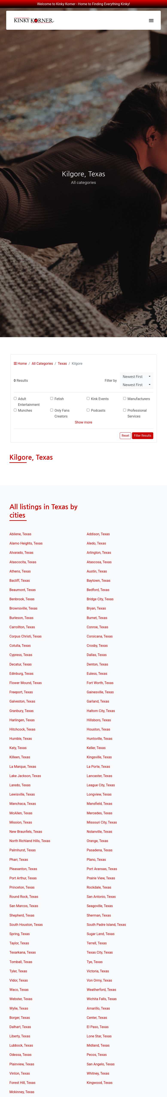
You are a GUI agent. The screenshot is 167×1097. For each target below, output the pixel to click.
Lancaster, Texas (99, 776)
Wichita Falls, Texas (102, 999)
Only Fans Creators (62, 413)
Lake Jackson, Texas (25, 776)
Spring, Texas (19, 934)
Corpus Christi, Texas (25, 636)
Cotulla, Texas (20, 646)
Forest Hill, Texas (22, 1083)
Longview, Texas (99, 794)
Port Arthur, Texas (23, 878)
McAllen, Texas (20, 813)
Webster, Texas (20, 999)
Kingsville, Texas (99, 757)
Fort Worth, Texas (100, 683)
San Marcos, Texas (23, 906)
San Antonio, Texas (101, 897)
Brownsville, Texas (23, 608)
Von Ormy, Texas (99, 980)
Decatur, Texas (20, 664)
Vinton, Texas (19, 1073)
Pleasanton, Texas (23, 869)
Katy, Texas (18, 748)
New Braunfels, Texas (25, 832)
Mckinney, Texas (21, 1092)
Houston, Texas (98, 729)
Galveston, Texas (22, 701)
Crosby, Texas (97, 646)
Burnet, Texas (97, 618)
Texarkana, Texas (22, 952)
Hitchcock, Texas (22, 729)
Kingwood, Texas (99, 1083)
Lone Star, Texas (99, 1036)
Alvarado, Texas (21, 553)
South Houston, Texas (26, 925)
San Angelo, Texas (101, 1064)
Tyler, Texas (18, 971)
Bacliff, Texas (19, 581)
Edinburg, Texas (21, 674)
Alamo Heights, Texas (26, 543)
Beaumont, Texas (22, 590)
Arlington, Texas (99, 553)
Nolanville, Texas (99, 832)
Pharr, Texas (18, 860)
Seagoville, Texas (100, 906)
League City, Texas (101, 785)
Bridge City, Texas (100, 599)
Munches (25, 410)
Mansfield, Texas (99, 804)
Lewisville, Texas (22, 794)
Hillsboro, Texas (99, 720)
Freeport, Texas (21, 692)
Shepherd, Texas (21, 915)
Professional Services (137, 413)
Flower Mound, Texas (25, 683)
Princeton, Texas (22, 887)
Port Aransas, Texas (102, 869)
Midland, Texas (98, 1045)
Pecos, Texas (97, 1055)
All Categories (42, 364)
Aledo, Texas (96, 543)
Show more (83, 422)
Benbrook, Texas (22, 599)
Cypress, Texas (20, 655)
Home (20, 364)
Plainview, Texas (21, 1064)
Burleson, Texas (21, 618)
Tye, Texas (95, 962)
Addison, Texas (98, 534)
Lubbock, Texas (21, 1045)
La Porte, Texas (98, 767)
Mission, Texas (20, 822)
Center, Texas (97, 1018)
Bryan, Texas (96, 608)
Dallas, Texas (97, 655)
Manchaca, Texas (22, 804)
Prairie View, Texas (101, 878)
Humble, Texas (20, 739)
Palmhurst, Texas (22, 850)
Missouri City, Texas (102, 822)
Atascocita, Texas (22, 562)
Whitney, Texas (98, 1073)
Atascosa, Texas (99, 562)
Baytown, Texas (98, 581)
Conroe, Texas (97, 627)
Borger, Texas (19, 1018)
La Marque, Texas (22, 767)
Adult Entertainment (29, 402)
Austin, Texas (97, 571)
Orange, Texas (97, 841)
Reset (125, 435)
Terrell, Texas (97, 943)
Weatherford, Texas (101, 990)
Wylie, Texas (18, 1008)
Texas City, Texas (100, 952)
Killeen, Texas (19, 757)
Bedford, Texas (98, 590)
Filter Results (142, 435)
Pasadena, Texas (99, 850)
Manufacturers (139, 399)
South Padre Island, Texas (106, 925)
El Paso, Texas (98, 1027)
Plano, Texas (96, 860)
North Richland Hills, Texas (29, 841)
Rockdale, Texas (99, 887)
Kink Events (100, 399)
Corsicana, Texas (100, 636)
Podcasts (98, 410)
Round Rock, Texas (23, 897)
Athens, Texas (20, 571)
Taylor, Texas (19, 943)
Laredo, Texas (19, 785)
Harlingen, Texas (22, 720)
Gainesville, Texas (100, 692)
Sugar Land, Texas (101, 934)
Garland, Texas (98, 701)
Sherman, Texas (99, 915)
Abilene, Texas (20, 534)
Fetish (59, 399)
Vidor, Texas (18, 980)
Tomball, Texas (20, 962)
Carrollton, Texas (22, 627)
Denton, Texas (97, 664)
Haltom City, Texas (101, 711)
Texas (62, 364)
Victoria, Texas (98, 971)
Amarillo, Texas (98, 1008)
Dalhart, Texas (20, 1027)
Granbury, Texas (21, 711)
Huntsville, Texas (99, 739)
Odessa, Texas (20, 1055)
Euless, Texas (97, 674)
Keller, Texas (96, 748)
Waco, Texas (19, 990)
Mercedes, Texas (99, 813)
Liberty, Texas (19, 1036)
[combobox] (136, 376)
